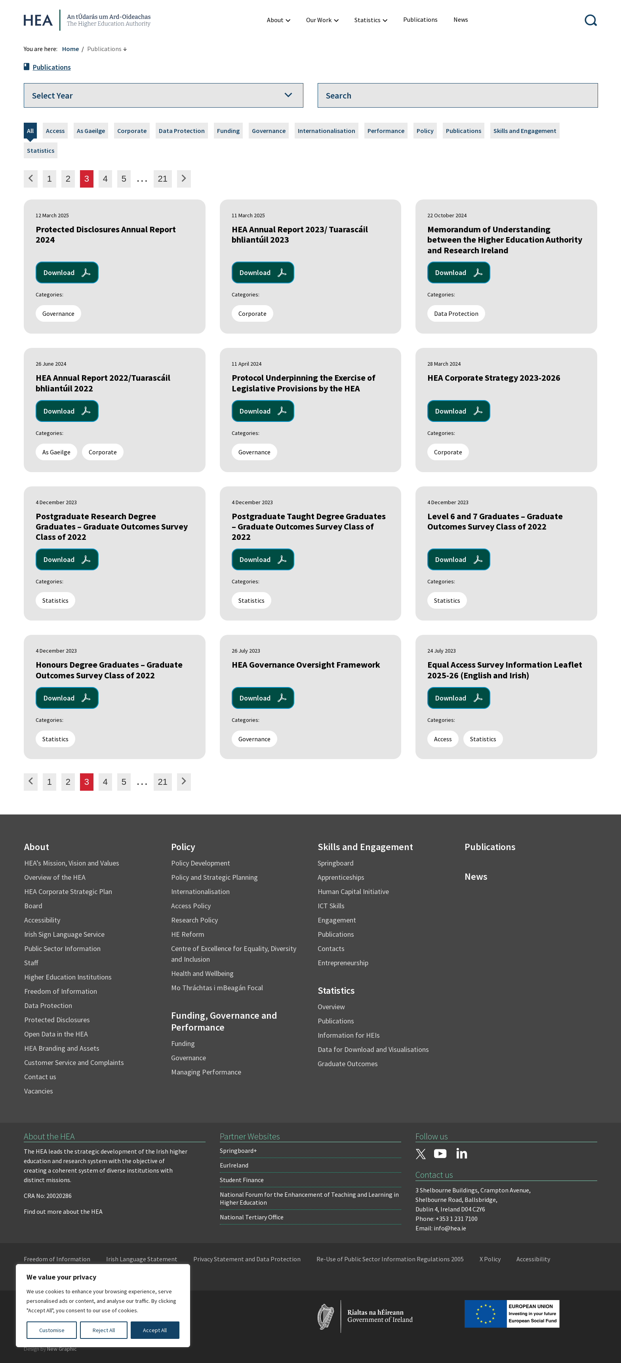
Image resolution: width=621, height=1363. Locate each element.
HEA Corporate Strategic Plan (68, 891)
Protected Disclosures (57, 1019)
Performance (386, 131)
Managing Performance (206, 1071)
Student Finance (242, 1180)
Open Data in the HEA (56, 1033)
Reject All (104, 1330)
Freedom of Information (60, 991)
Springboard (336, 863)
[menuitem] (420, 19)
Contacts (331, 948)
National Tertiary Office (252, 1217)
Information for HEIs (349, 1035)
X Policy (490, 1259)
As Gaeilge (91, 131)
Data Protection (182, 131)
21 (165, 178)
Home (70, 49)
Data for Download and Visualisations (373, 1049)
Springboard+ (238, 1150)
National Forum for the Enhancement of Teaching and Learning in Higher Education (309, 1198)
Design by (50, 1348)
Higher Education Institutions (68, 976)
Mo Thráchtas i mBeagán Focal (217, 987)
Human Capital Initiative (353, 891)
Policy (425, 131)
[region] (103, 1305)
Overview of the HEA (55, 877)
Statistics (40, 150)
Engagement (337, 919)
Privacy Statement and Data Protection (247, 1259)
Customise (52, 1330)
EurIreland (234, 1165)
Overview (331, 1006)
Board (33, 905)
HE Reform (187, 934)
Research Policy (194, 919)
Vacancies (38, 1090)
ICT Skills (331, 905)
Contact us (40, 1076)
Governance (269, 131)
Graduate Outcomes (348, 1063)
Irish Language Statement (141, 1259)
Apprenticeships (341, 877)
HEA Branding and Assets (61, 1048)
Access (55, 131)
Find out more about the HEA (63, 1211)
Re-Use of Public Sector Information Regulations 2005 (390, 1259)
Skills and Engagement (524, 131)
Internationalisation (326, 131)
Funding (228, 131)
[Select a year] (163, 95)
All (30, 131)
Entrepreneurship (343, 962)
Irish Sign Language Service (64, 934)
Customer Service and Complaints (74, 1062)
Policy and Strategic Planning (214, 877)
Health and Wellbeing (202, 973)
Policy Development (200, 863)
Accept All (155, 1330)
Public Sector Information (62, 948)
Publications (52, 67)
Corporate (132, 131)
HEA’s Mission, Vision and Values (71, 863)
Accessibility (42, 919)
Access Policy (191, 905)
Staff (31, 962)
